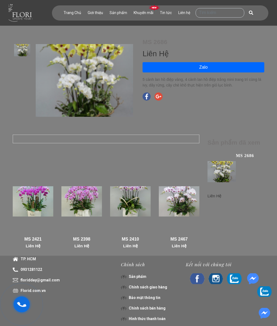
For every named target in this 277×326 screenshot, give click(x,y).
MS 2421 (33, 239)
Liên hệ (184, 13)
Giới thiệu (95, 13)
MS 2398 (81, 239)
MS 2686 (245, 155)
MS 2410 (130, 239)
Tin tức (166, 13)
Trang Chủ (72, 13)
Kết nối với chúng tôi (209, 264)
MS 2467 (179, 239)
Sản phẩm (118, 13)
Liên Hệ (33, 246)
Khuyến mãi (143, 13)
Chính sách (133, 264)
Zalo (203, 67)
